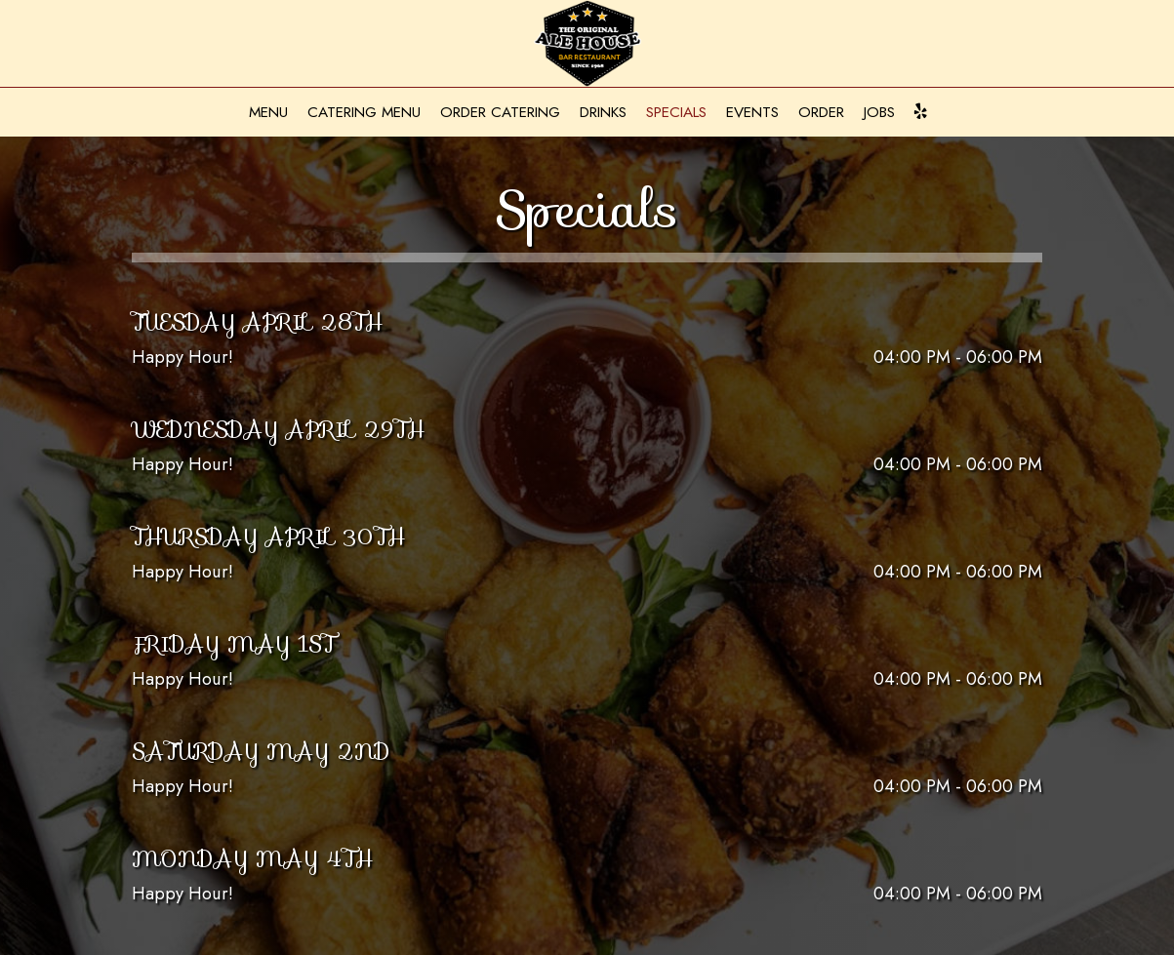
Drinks (603, 112)
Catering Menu (364, 112)
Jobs (879, 112)
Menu (268, 112)
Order (821, 112)
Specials (676, 112)
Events (752, 112)
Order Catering (500, 112)
